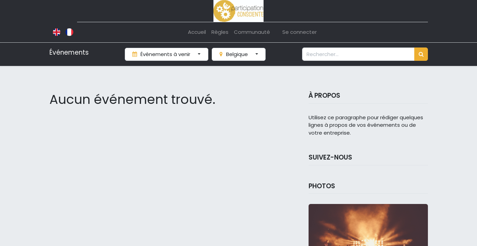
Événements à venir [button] (162, 54)
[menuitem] (197, 32)
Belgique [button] (234, 54)
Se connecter (299, 32)
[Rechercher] (421, 54)
